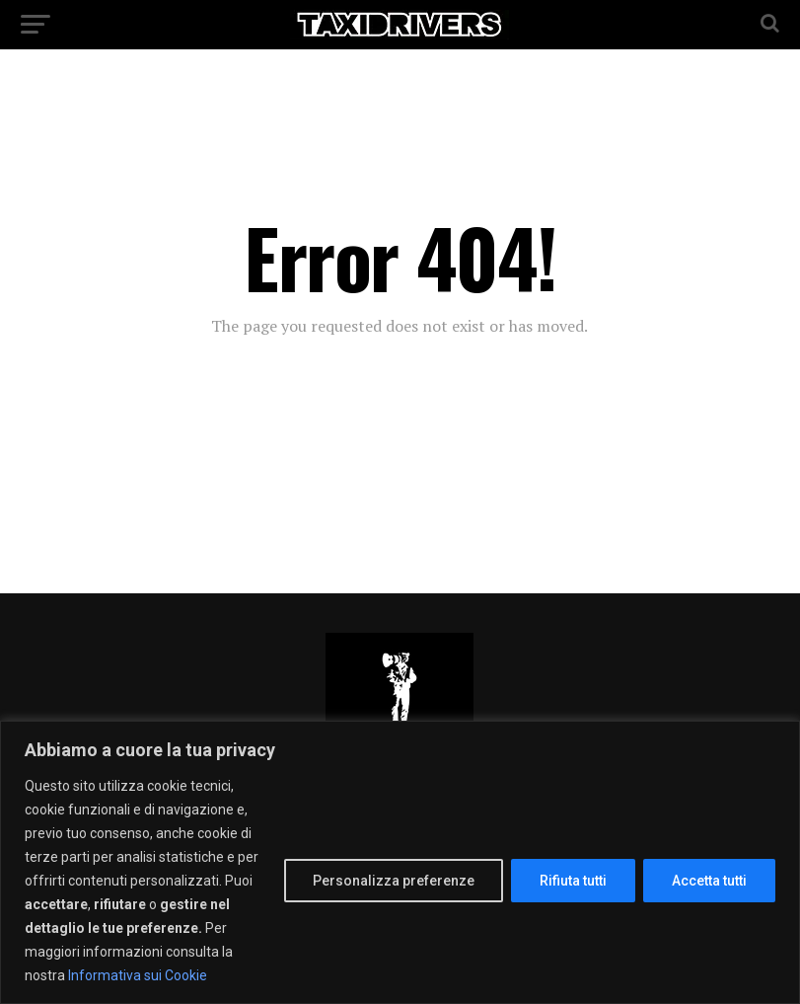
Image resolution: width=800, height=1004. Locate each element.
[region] (400, 862)
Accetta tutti (709, 880)
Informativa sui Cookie (137, 975)
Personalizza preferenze (393, 880)
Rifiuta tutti (573, 880)
